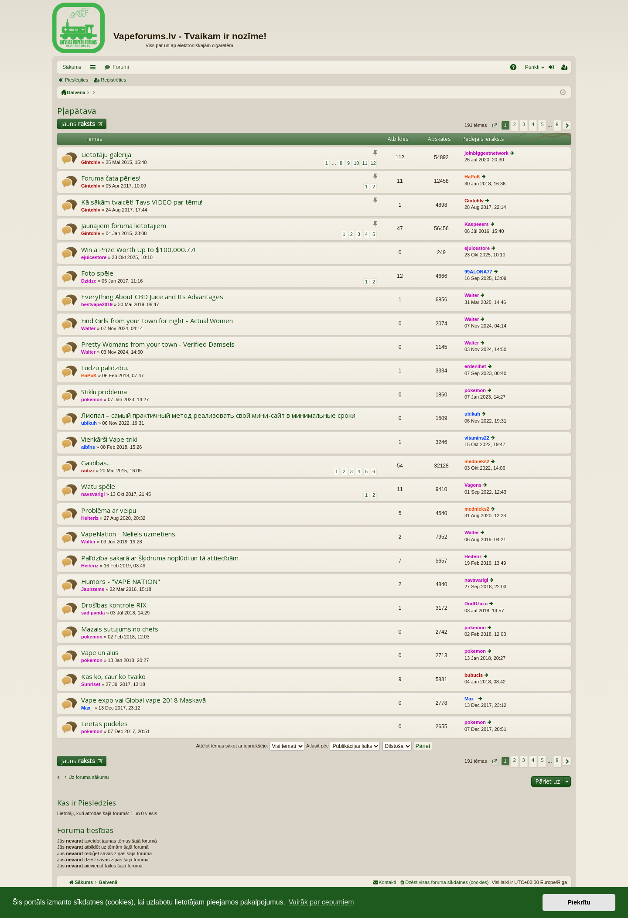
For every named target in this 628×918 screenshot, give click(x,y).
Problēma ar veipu (108, 510)
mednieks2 (476, 461)
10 (356, 163)
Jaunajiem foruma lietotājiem (123, 226)
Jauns (78, 123)
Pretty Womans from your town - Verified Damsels (158, 344)
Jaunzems (92, 589)
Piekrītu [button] (578, 902)
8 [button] (557, 124)
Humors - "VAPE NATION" (120, 581)
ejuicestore (93, 257)
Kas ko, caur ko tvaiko (113, 676)
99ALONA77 (478, 271)
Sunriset (90, 684)
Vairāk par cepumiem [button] (321, 902)
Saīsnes (94, 69)
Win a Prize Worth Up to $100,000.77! (138, 250)
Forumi (121, 67)
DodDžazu (476, 603)
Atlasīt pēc (343, 745)
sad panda (93, 612)
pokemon (91, 399)
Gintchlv (90, 162)
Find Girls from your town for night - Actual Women (157, 321)
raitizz (88, 470)
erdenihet (475, 366)
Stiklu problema (104, 392)
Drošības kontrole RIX (114, 605)
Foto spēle (97, 273)
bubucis (473, 675)
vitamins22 (476, 437)
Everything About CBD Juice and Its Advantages (152, 297)
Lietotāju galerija (106, 154)
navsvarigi (93, 494)
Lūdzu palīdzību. (104, 368)
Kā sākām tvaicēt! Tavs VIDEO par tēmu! (141, 202)
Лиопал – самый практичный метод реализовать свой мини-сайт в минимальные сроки (218, 415)
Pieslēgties (76, 79)
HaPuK (472, 176)
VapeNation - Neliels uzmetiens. (129, 534)
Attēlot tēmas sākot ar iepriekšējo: (250, 745)
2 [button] (514, 124)
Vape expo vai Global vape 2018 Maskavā (143, 700)
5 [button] (542, 124)
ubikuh (89, 423)
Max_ (87, 707)
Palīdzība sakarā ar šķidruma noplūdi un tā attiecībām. (160, 558)
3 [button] (523, 124)
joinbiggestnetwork (486, 153)
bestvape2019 (97, 304)
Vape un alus (100, 652)
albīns (88, 447)
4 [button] (533, 124)
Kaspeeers (476, 224)
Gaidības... (96, 463)
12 (373, 163)
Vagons (472, 485)
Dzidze (88, 280)
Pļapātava (76, 110)
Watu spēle (98, 486)
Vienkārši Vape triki (109, 439)
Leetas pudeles (104, 724)
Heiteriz (90, 518)
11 (364, 163)
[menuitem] (444, 882)
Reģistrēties (113, 79)
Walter (471, 295)
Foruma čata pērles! (110, 178)
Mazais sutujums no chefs (119, 629)
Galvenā (76, 92)
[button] (494, 125)
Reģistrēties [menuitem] (566, 69)
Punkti (532, 67)
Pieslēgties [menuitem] (553, 69)
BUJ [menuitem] (516, 69)
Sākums (71, 67)
